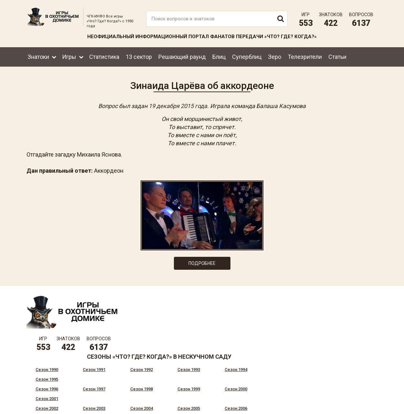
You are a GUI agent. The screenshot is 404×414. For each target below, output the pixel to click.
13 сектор (139, 55)
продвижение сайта (361, 407)
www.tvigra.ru (250, 381)
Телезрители (305, 55)
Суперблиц (246, 55)
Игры (69, 55)
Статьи (337, 55)
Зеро (274, 55)
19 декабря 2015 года (178, 105)
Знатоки (38, 55)
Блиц (219, 55)
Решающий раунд (182, 55)
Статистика (104, 55)
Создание (353, 404)
